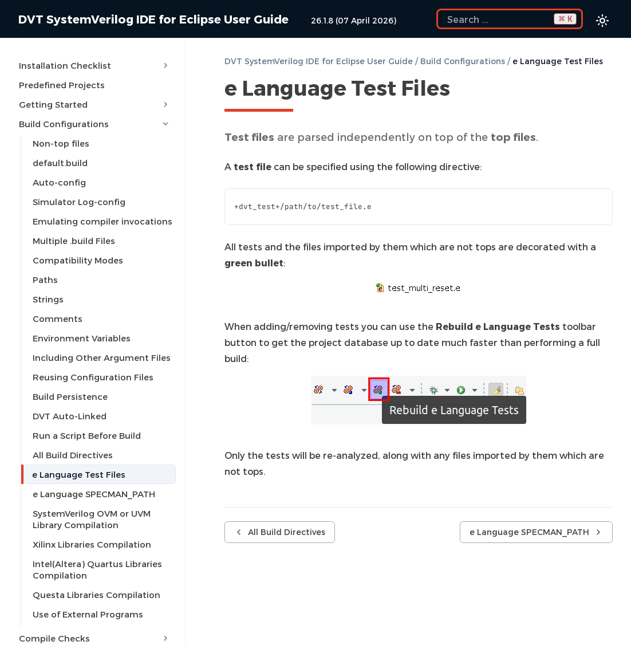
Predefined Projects (62, 85)
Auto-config (59, 182)
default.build (60, 163)
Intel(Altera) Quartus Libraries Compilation (97, 569)
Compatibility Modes (78, 260)
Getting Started (95, 104)
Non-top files (61, 143)
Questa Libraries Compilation (96, 594)
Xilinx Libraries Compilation (92, 544)
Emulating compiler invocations (102, 221)
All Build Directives (73, 455)
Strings (48, 299)
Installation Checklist (95, 65)
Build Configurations (95, 124)
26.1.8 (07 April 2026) (353, 20)
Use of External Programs (88, 614)
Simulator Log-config (79, 201)
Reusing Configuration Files (93, 377)
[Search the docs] (509, 19)
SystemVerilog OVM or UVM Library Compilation (92, 519)
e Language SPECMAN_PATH (94, 494)
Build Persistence (70, 396)
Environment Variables (82, 338)
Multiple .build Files (74, 240)
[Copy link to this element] (462, 90)
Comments (57, 318)
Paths (45, 279)
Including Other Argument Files (102, 357)
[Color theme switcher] (602, 20)
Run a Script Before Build (87, 435)
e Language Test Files (78, 474)
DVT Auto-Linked (70, 416)
